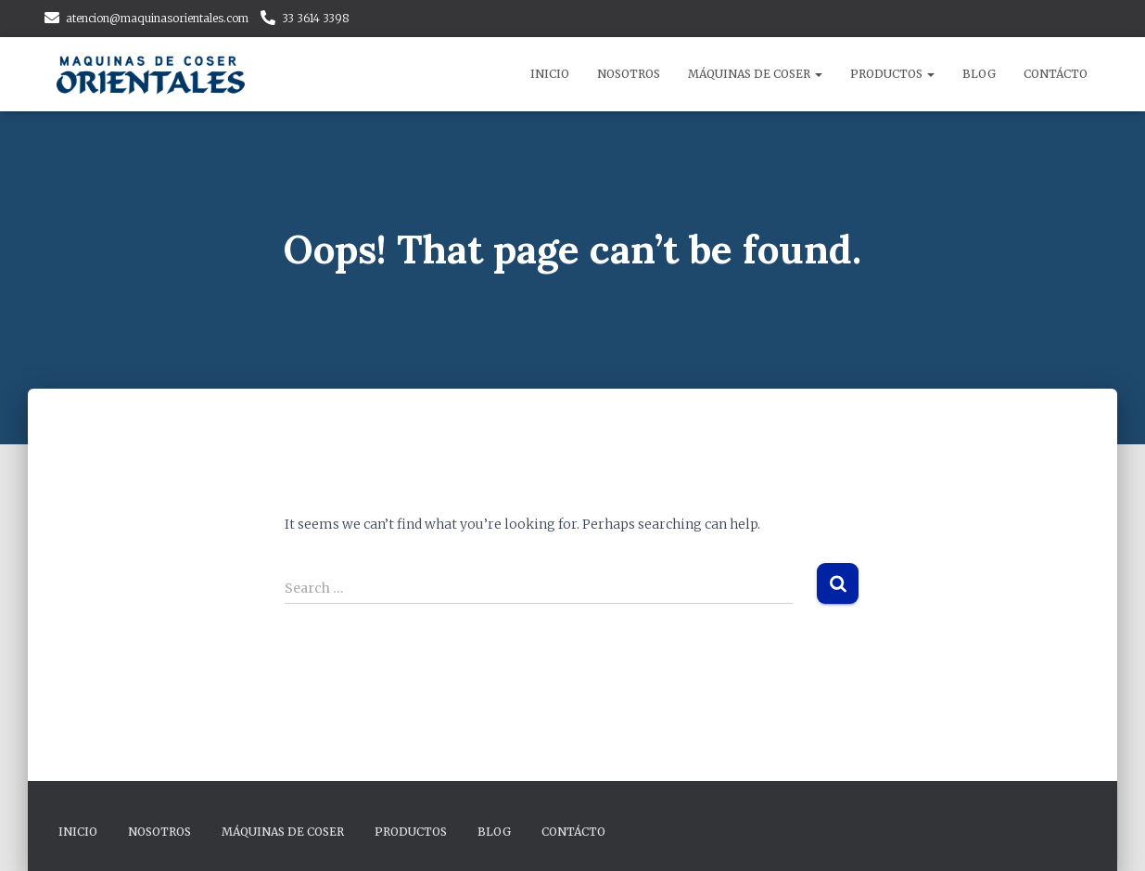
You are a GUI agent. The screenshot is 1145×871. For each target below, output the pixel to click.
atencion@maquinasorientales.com (157, 18)
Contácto (1056, 74)
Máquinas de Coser (755, 74)
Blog (979, 74)
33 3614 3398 (316, 18)
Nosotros (628, 74)
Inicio (549, 74)
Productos (892, 74)
